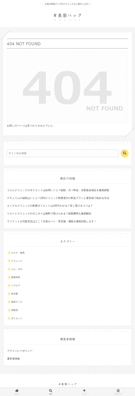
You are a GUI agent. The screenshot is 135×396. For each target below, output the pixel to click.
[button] (125, 153)
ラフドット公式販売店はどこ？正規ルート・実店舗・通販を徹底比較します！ (51, 221)
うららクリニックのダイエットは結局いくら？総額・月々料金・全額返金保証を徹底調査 (58, 190)
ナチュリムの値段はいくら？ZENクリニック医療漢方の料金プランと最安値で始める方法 (58, 198)
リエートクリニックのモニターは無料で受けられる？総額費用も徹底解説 (49, 213)
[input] (62, 153)
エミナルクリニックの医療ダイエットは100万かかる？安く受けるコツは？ (50, 205)
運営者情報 (13, 358)
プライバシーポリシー (20, 350)
